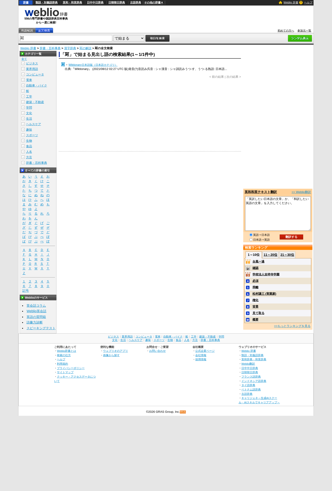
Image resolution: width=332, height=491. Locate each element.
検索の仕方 (64, 355)
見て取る (258, 313)
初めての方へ (286, 30)
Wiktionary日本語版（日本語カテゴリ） (92, 64)
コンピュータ (35, 74)
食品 (29, 146)
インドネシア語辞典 (253, 380)
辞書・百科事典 (50, 48)
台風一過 (258, 261)
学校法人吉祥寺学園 (265, 274)
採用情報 (200, 359)
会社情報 (200, 355)
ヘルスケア (33, 124)
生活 (29, 118)
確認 (255, 268)
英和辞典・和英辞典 (253, 359)
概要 (255, 319)
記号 (25, 291)
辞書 (26, 2)
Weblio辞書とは (66, 350)
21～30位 (287, 255)
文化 (29, 113)
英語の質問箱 (36, 317)
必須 (255, 281)
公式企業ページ (205, 350)
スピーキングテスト (41, 328)
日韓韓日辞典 (116, 2)
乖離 (255, 287)
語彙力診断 (35, 322)
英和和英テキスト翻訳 (261, 192)
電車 (29, 80)
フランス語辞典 (251, 376)
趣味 (29, 129)
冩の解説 (86, 48)
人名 (29, 151)
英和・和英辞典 (72, 2)
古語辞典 (135, 2)
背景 (255, 306)
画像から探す (111, 355)
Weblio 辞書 (291, 2)
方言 (29, 157)
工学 (29, 96)
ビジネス (32, 63)
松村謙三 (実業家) (264, 293)
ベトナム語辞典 (251, 389)
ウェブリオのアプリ (115, 350)
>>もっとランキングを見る (292, 326)
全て (24, 59)
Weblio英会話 (36, 311)
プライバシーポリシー (71, 368)
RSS (183, 412)
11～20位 (270, 255)
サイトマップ (65, 372)
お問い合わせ (157, 350)
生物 (29, 140)
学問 (29, 107)
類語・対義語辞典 (47, 2)
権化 (255, 300)
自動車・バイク (36, 85)
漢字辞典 (70, 48)
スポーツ (32, 135)
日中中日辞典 (95, 2)
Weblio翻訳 (248, 363)
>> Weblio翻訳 (301, 192)
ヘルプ (308, 2)
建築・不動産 (35, 102)
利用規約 (62, 363)
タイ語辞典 (248, 385)
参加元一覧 (304, 30)
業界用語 (32, 69)
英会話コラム (36, 305)
